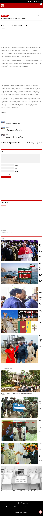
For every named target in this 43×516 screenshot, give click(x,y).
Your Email (16, 168)
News (7, 121)
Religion (33, 507)
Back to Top (40, 512)
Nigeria (7, 127)
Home (4, 507)
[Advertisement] (21, 10)
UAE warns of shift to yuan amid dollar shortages (13, 18)
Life (30, 507)
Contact (38, 507)
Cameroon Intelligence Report (21, 512)
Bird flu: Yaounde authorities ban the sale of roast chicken (33, 143)
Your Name (16, 165)
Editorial (16, 507)
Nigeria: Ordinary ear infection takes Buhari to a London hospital (10, 143)
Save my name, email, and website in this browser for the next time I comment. (16, 174)
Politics (11, 507)
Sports (21, 507)
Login (21, 508)
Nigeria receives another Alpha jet (14, 25)
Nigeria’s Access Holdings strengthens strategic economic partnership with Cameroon (14, 130)
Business (26, 507)
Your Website (17, 171)
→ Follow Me (3, 205)
